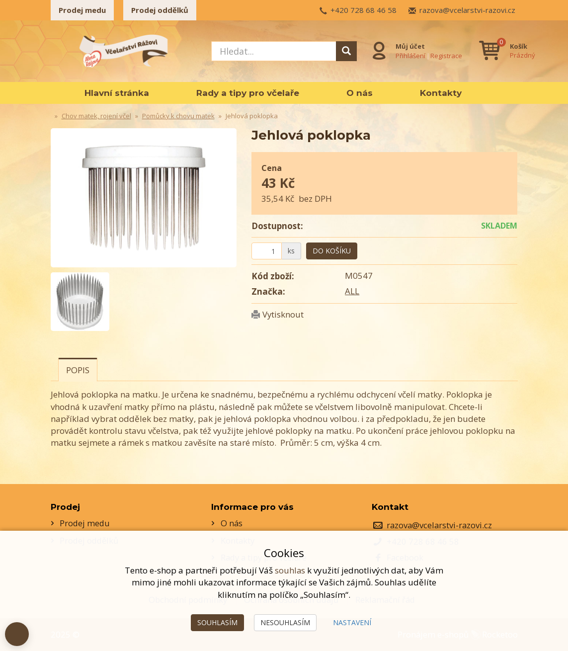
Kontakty (441, 93)
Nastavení (352, 622)
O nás (359, 93)
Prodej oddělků (159, 10)
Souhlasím (217, 622)
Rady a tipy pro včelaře (247, 93)
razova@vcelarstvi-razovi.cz (467, 10)
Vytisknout (283, 314)
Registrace (446, 55)
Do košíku (332, 250)
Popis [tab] (77, 370)
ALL (352, 291)
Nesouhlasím (285, 622)
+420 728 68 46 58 (363, 10)
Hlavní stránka (116, 93)
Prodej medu (82, 10)
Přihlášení (410, 55)
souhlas (290, 570)
